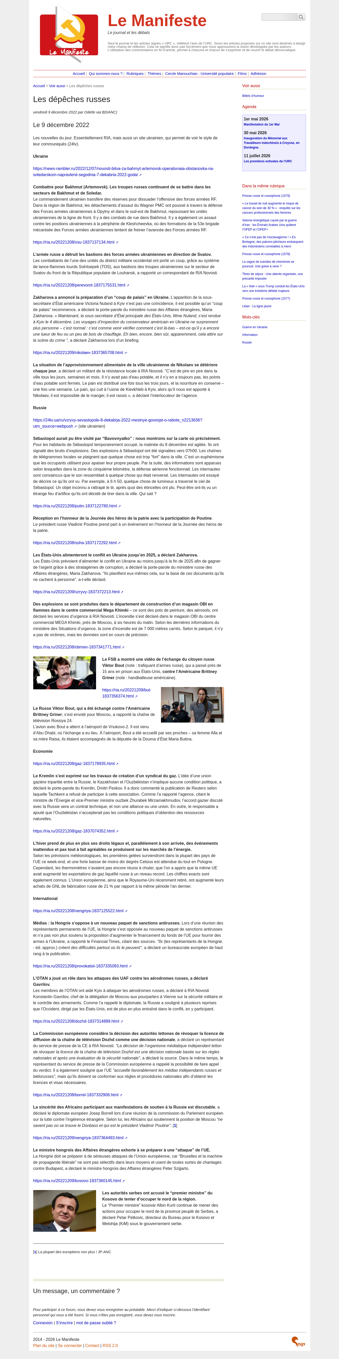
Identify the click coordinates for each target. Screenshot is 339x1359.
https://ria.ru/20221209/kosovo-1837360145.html (77, 1181)
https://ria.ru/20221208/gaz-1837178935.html (74, 763)
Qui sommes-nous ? (105, 74)
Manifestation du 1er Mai (261, 124)
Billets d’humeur (253, 96)
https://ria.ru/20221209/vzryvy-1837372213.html (76, 592)
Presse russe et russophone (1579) (266, 196)
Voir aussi (57, 86)
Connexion (43, 1323)
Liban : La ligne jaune (256, 306)
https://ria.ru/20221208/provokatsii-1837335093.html (80, 966)
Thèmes (154, 74)
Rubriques (135, 74)
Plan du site (44, 1345)
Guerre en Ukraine (254, 327)
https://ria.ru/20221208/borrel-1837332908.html (76, 1095)
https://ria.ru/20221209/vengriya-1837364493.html (78, 1138)
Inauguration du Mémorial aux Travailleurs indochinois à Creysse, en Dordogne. (271, 142)
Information (250, 335)
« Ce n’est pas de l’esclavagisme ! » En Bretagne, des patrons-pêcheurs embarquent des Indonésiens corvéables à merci (272, 241)
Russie (247, 342)
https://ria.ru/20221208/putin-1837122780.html (75, 506)
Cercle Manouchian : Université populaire (199, 74)
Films (242, 74)
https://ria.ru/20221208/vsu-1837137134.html (73, 242)
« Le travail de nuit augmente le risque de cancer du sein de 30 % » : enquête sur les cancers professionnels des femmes (271, 208)
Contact (92, 1345)
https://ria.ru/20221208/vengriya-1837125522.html (78, 911)
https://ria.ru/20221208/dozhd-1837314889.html (76, 1021)
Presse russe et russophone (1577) (266, 298)
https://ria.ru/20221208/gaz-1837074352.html (74, 831)
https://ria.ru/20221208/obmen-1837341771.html (77, 647)
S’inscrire (64, 1323)
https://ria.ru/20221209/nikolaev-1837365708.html (78, 352)
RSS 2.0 (110, 1345)
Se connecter (70, 1345)
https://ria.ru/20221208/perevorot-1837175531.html (79, 285)
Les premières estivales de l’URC (268, 161)
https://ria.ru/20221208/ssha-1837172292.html (75, 543)
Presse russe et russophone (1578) (266, 254)
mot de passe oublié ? (96, 1323)
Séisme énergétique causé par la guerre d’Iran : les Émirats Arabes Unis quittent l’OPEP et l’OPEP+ (269, 225)
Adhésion (258, 74)
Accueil (79, 74)
